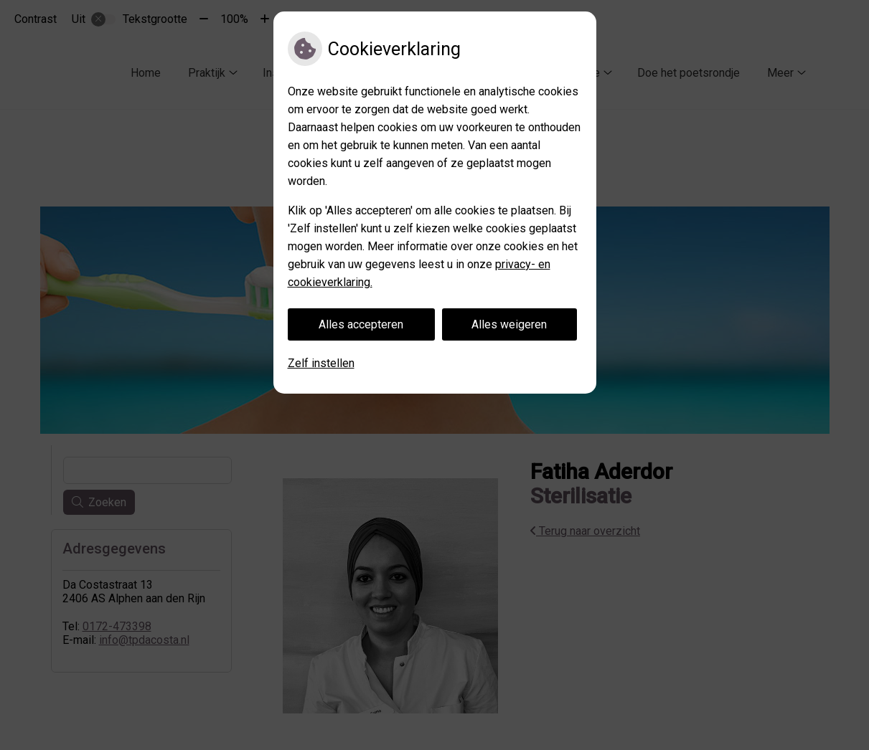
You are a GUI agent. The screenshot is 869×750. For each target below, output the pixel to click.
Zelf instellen (321, 363)
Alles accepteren (361, 324)
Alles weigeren (509, 324)
